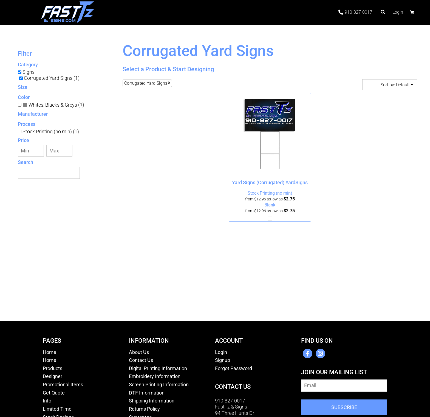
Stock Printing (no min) (270, 193)
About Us (139, 352)
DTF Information (147, 393)
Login (397, 12)
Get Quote (54, 393)
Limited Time (57, 409)
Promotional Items (63, 384)
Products (52, 368)
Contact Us (141, 360)
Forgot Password (233, 368)
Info (47, 401)
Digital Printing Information (158, 368)
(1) (53, 105)
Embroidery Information (154, 376)
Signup (222, 360)
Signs (28, 72)
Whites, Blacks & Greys (53, 105)
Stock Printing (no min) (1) (50, 131)
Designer (52, 376)
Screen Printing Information (159, 384)
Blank (269, 205)
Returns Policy (144, 409)
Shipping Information (151, 401)
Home (49, 352)
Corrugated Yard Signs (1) (52, 78)
